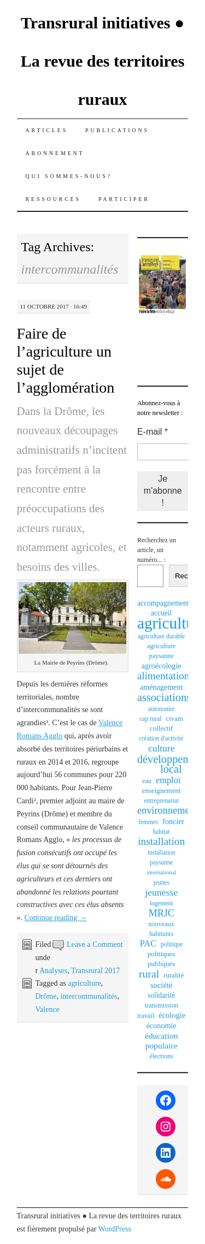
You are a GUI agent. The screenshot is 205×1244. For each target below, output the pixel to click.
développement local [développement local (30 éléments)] (171, 764)
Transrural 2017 (95, 971)
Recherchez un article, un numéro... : (156, 550)
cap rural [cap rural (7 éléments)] (150, 718)
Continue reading (56, 918)
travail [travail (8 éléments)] (145, 1016)
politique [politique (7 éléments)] (172, 944)
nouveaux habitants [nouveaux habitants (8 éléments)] (161, 929)
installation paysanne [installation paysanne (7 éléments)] (161, 857)
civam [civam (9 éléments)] (175, 718)
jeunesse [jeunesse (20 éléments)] (161, 892)
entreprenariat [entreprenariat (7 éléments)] (161, 800)
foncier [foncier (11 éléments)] (173, 821)
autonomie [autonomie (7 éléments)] (161, 709)
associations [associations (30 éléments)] (164, 697)
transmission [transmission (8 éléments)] (161, 1005)
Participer (124, 199)
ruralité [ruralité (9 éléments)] (173, 975)
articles (47, 130)
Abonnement (55, 153)
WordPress (114, 1229)
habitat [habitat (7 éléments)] (161, 831)
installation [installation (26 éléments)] (161, 841)
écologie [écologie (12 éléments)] (172, 1015)
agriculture (84, 983)
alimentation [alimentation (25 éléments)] (163, 676)
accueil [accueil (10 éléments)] (161, 613)
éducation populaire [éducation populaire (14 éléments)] (161, 1040)
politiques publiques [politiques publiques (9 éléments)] (161, 959)
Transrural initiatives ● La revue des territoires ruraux (103, 61)
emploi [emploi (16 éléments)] (168, 780)
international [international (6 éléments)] (161, 872)
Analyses (53, 971)
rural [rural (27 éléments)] (149, 974)
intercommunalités (88, 996)
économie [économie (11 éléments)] (162, 1025)
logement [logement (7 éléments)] (161, 903)
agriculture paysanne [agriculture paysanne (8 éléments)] (161, 651)
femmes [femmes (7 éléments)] (148, 822)
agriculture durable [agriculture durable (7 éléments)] (161, 636)
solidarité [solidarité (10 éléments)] (161, 995)
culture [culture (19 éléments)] (161, 748)
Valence (48, 1009)
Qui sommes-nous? (69, 176)
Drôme (46, 996)
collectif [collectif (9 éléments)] (161, 728)
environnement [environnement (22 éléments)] (167, 810)
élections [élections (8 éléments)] (161, 1056)
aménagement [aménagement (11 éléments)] (161, 687)
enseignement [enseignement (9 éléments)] (161, 790)
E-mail (152, 431)
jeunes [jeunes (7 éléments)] (161, 882)
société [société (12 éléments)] (161, 985)
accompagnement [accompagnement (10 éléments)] (163, 603)
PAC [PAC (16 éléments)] (148, 944)
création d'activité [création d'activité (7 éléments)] (161, 738)
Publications (117, 130)
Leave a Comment (95, 944)
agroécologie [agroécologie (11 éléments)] (161, 665)
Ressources (53, 199)
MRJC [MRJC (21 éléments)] (161, 913)
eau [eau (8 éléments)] (146, 781)
